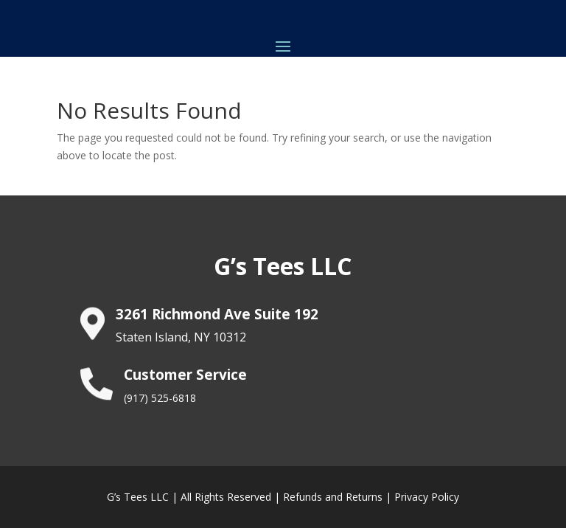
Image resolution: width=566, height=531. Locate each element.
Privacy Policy (426, 497)
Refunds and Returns (332, 497)
